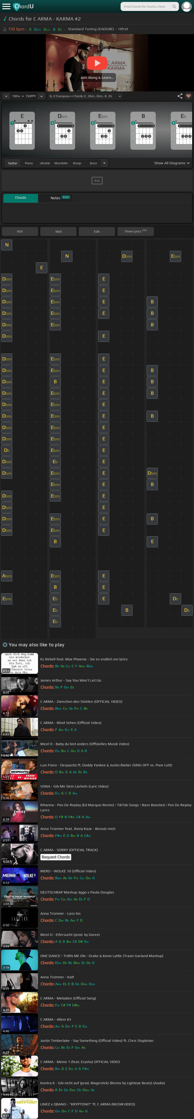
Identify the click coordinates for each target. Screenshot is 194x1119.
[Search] (174, 6)
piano (29, 163)
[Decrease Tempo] (6, 96)
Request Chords (56, 857)
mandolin (61, 163)
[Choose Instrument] (104, 163)
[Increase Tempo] (41, 96)
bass (93, 163)
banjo (77, 163)
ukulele (45, 163)
